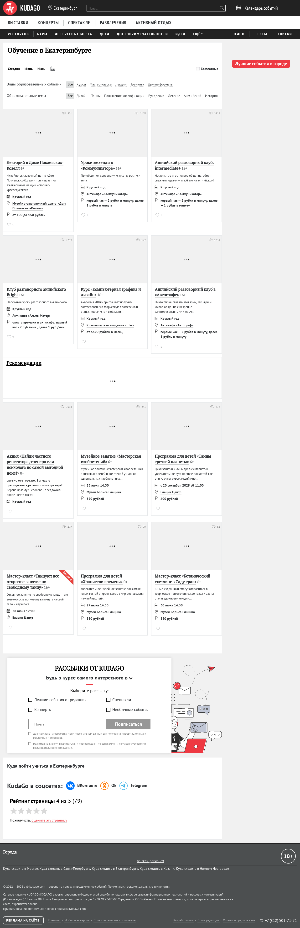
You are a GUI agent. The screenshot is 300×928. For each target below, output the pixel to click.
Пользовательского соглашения (52, 747)
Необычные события (130, 709)
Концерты (43, 709)
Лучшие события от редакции (60, 699)
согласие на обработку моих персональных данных (70, 733)
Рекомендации (23, 363)
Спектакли (121, 699)
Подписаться (128, 724)
